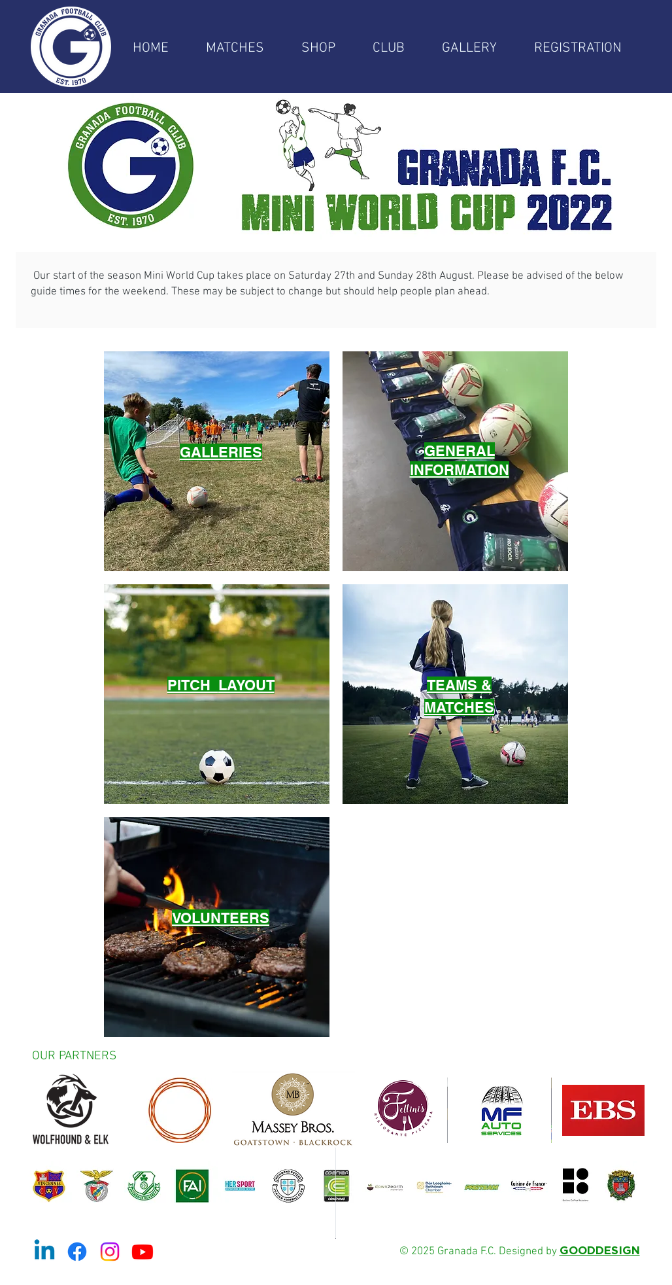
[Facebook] (77, 1251)
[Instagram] (109, 1251)
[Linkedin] (44, 1251)
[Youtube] (142, 1251)
